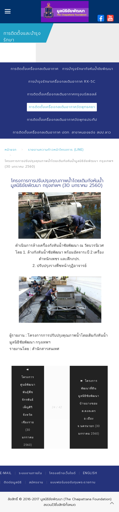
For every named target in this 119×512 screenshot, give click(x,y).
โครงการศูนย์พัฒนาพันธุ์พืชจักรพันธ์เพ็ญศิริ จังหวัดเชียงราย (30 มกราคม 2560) (27, 407)
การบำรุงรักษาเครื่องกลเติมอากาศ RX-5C (61, 81)
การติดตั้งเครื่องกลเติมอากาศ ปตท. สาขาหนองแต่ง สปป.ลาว (62, 132)
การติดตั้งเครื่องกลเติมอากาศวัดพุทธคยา (62, 107)
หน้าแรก (10, 149)
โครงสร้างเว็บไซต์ (62, 473)
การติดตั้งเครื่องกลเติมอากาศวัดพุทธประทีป (62, 119)
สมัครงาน (36, 482)
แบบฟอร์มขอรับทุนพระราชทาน (72, 482)
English (90, 473)
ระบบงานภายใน (30, 473)
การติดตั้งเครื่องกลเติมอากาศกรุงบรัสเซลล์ (62, 94)
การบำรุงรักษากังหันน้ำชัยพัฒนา (87, 68)
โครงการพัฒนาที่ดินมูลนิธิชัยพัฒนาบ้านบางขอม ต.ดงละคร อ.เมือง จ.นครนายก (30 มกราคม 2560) (89, 407)
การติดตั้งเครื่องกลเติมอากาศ (34, 68)
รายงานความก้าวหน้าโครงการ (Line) (56, 149)
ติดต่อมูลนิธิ (13, 482)
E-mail (6, 473)
